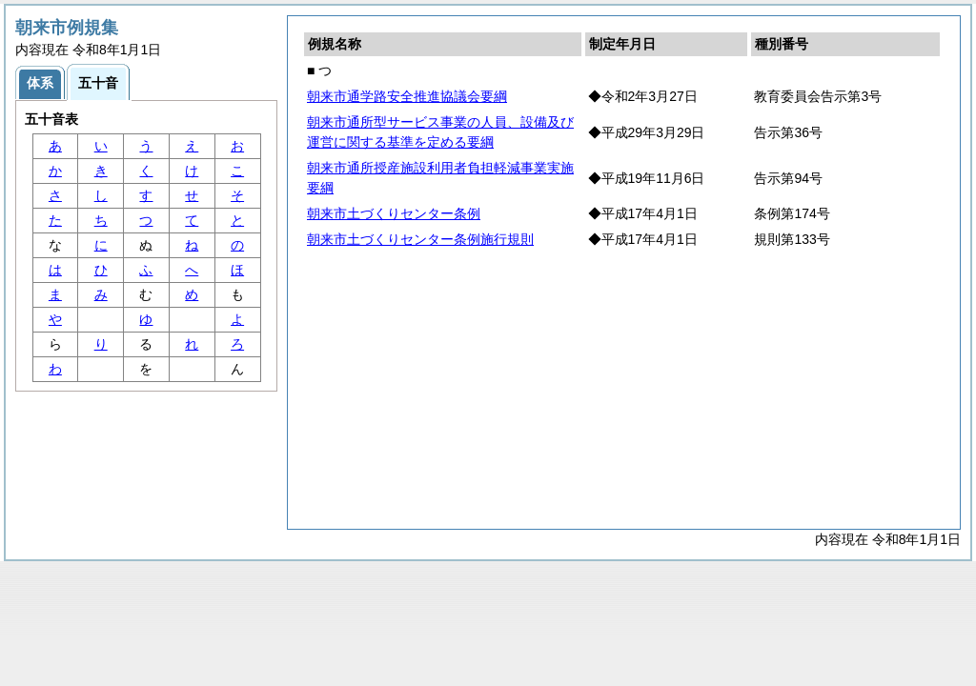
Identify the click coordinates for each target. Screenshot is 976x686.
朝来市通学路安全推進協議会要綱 (407, 96)
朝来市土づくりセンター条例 (393, 213)
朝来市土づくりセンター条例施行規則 (420, 239)
